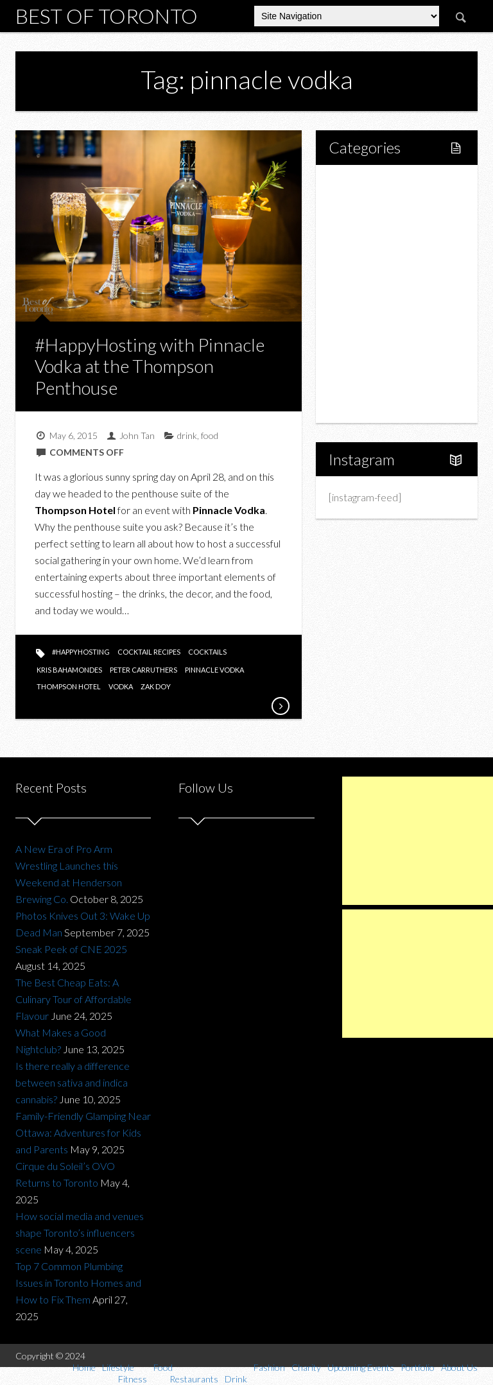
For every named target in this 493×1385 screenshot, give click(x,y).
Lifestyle (362, 206)
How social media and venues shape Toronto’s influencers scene (79, 1232)
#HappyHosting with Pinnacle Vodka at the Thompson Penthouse (149, 366)
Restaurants (382, 272)
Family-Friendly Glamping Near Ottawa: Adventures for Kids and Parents (83, 1132)
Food (354, 250)
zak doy (156, 686)
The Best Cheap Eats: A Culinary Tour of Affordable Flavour (73, 999)
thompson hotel (69, 686)
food (209, 435)
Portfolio (362, 381)
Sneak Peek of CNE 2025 (71, 949)
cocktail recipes (148, 652)
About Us (363, 403)
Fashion (360, 315)
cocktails (207, 652)
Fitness (372, 228)
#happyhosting (81, 652)
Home (357, 184)
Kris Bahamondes (69, 670)
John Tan (137, 435)
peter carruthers (143, 670)
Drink (368, 294)
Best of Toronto (106, 15)
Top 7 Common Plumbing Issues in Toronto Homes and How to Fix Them (78, 1282)
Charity (359, 337)
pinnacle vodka (214, 670)
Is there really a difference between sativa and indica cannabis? (72, 1082)
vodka (120, 686)
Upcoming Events (381, 359)
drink (187, 435)
